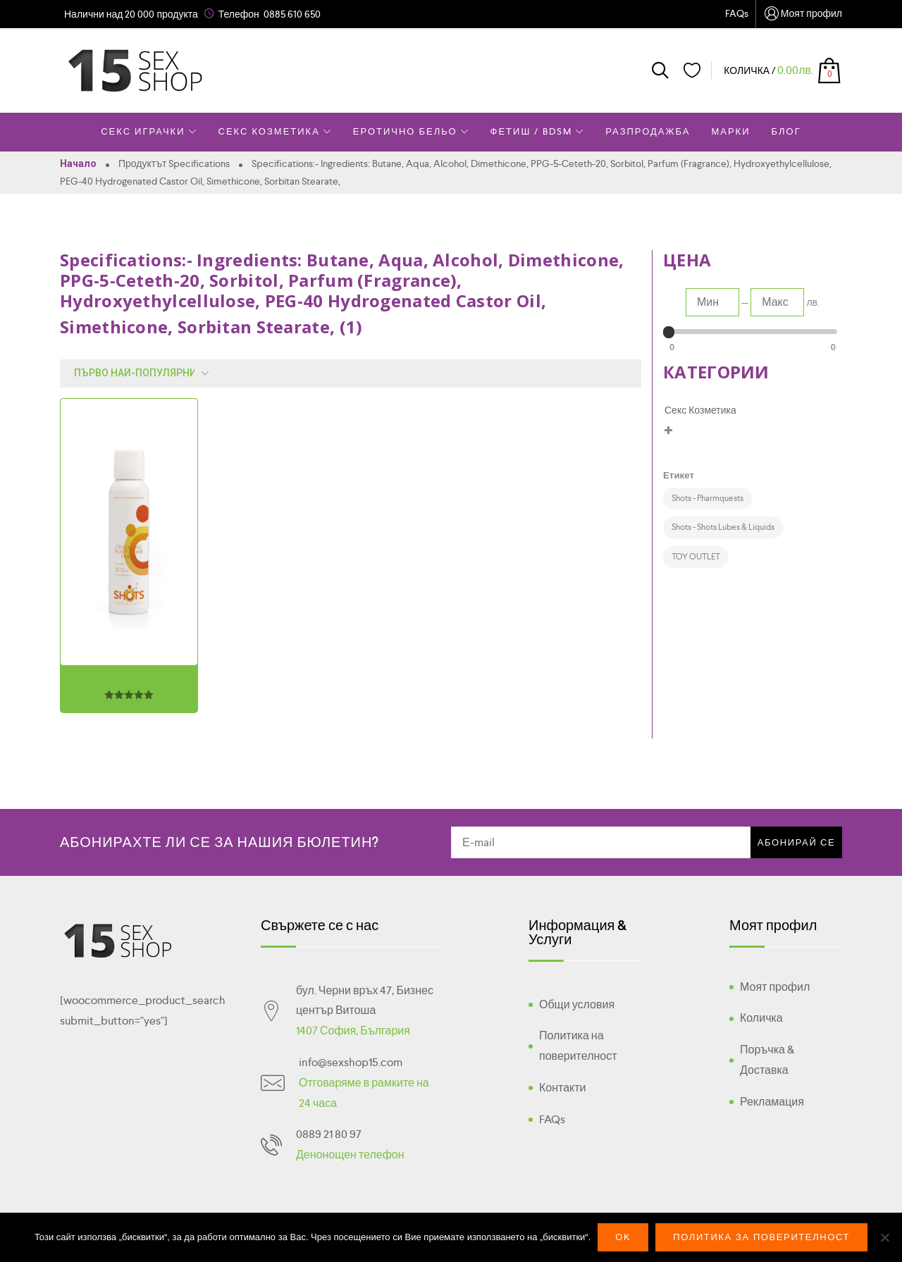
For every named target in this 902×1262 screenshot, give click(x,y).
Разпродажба (647, 131)
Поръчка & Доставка (767, 1059)
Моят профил (802, 14)
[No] (884, 1237)
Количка (761, 1017)
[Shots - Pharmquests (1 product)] (707, 499)
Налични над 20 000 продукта (131, 14)
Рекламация (772, 1101)
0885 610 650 (292, 14)
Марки (730, 131)
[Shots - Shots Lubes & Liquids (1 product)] (723, 527)
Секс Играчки (149, 131)
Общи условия (576, 1004)
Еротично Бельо (411, 131)
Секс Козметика (275, 131)
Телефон (238, 14)
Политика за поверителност (761, 1237)
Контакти (562, 1087)
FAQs (736, 13)
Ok (623, 1237)
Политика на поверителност (578, 1045)
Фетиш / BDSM (537, 131)
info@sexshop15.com (350, 1062)
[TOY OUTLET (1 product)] (696, 557)
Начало (78, 163)
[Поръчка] (138, 373)
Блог (786, 131)
